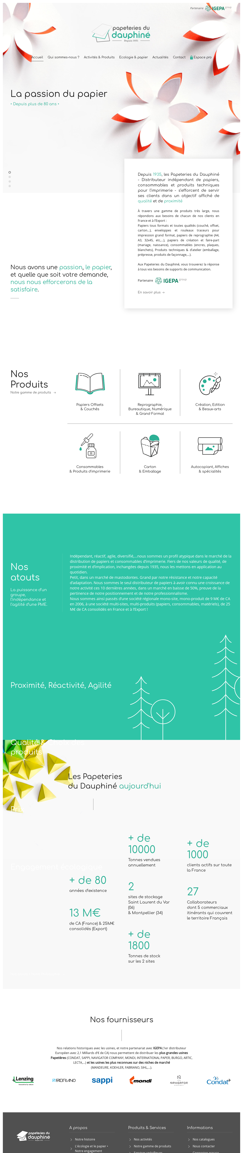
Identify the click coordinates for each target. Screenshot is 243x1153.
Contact (179, 57)
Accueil (37, 57)
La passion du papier (10, 172)
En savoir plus (151, 293)
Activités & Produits (99, 57)
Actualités (160, 57)
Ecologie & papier (133, 57)
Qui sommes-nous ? (63, 57)
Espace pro (201, 57)
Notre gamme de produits (33, 393)
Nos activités (143, 1139)
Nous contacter (204, 1146)
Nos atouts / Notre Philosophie (37, 974)
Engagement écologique (56, 867)
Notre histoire (85, 1139)
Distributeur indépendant (10, 177)
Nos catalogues (204, 1139)
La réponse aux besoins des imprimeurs (10, 182)
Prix (17, 810)
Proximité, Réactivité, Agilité (60, 686)
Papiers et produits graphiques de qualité (10, 186)
